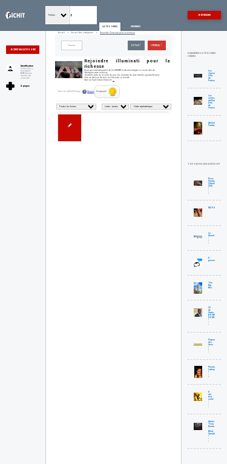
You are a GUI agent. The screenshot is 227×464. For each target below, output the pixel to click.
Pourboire (106, 91)
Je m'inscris (204, 15)
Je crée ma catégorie (23, 49)
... (113, 80)
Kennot (90, 91)
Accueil (61, 32)
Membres (135, 26)
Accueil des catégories (82, 32)
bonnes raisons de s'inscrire (26, 75)
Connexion (26, 68)
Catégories (109, 26)
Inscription (26, 71)
